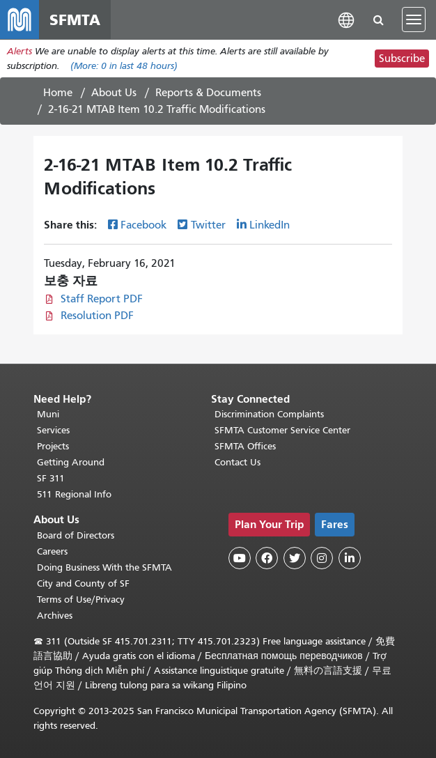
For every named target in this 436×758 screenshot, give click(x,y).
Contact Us (237, 462)
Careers (52, 551)
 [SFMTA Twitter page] (294, 558)
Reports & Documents (208, 92)
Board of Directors (75, 535)
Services (53, 430)
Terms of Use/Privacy (81, 599)
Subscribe (402, 58)
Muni (48, 414)
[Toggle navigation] (414, 19)
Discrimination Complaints (269, 414)
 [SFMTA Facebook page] (266, 558)
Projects (53, 446)
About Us (114, 92)
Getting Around (70, 462)
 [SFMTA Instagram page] (322, 558)
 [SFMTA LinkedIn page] (350, 558)
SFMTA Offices (245, 446)
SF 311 (51, 478)
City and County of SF (83, 583)
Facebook (143, 225)
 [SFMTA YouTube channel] (239, 558)
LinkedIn (269, 225)
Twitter (208, 225)
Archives (54, 615)
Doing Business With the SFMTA (104, 567)
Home (57, 92)
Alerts (19, 51)
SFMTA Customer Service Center (282, 430)
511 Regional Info (74, 494)
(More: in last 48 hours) (124, 66)
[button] (346, 19)
